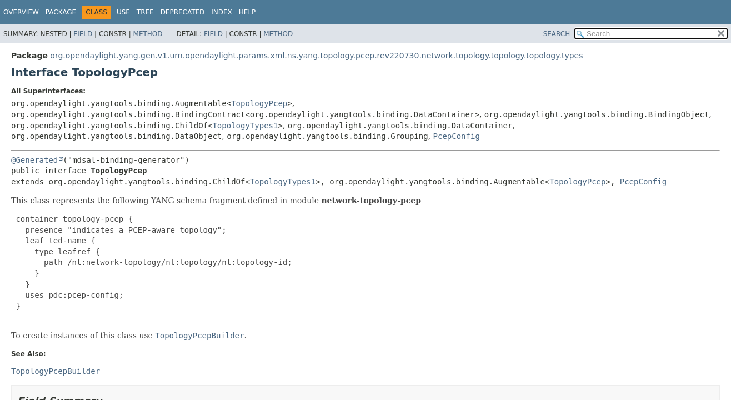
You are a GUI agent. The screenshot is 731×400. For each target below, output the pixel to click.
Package (61, 12)
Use (123, 12)
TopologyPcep (259, 103)
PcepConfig (456, 136)
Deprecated (183, 12)
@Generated (34, 160)
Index (221, 12)
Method (148, 34)
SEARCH (556, 34)
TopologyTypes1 (245, 125)
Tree (145, 12)
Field (82, 34)
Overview (21, 12)
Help (247, 12)
